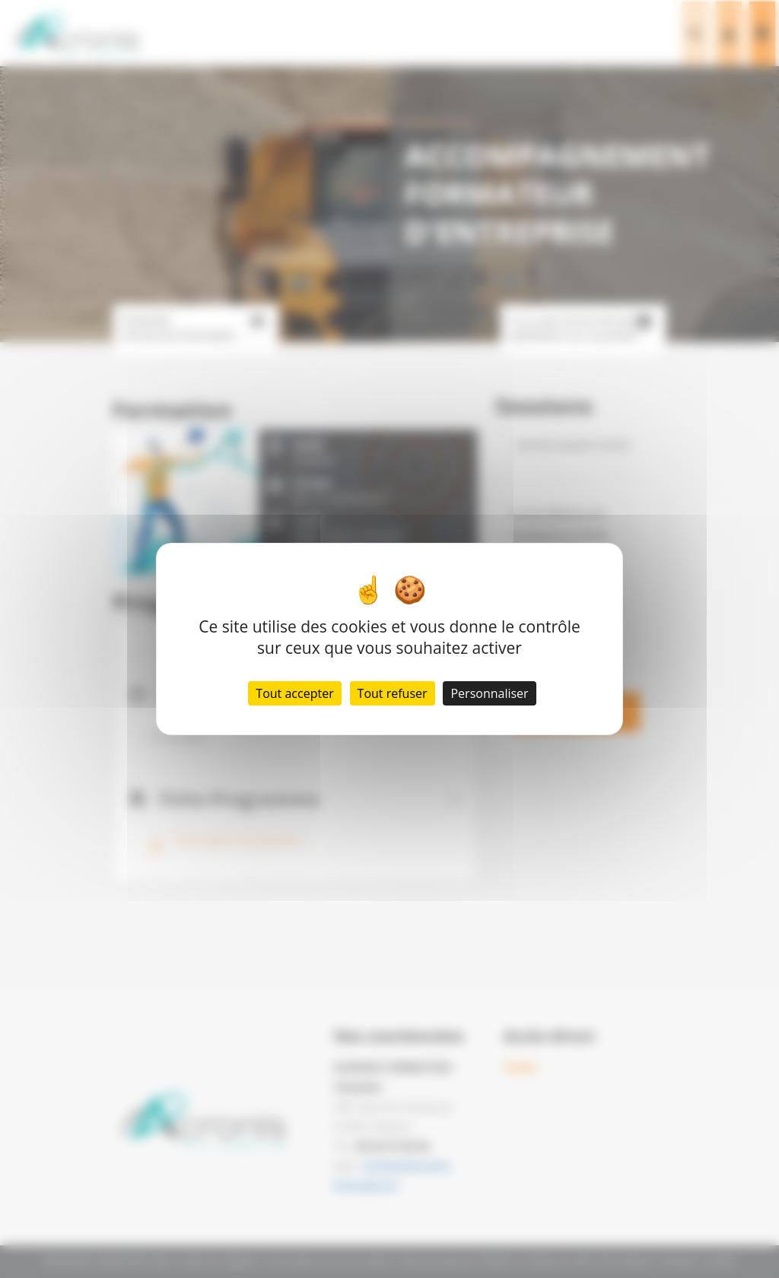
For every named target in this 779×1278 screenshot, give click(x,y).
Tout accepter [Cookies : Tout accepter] (294, 693)
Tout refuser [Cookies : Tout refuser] (393, 693)
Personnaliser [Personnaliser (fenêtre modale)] (489, 693)
